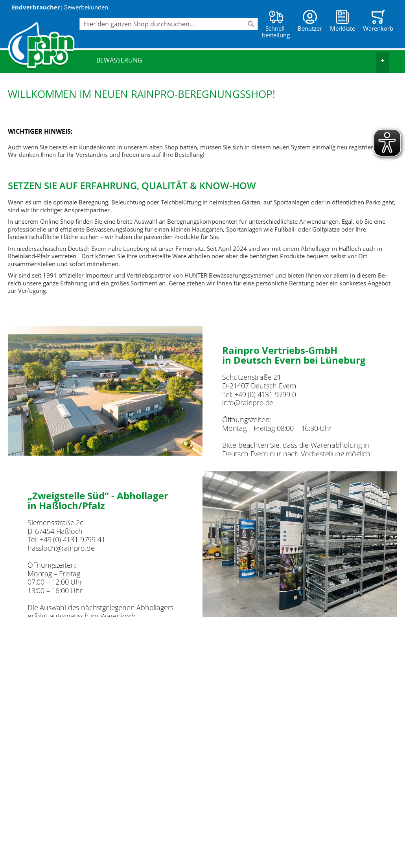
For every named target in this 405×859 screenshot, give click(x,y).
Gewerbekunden (85, 7)
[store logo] (43, 46)
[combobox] (168, 24)
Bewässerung (242, 60)
